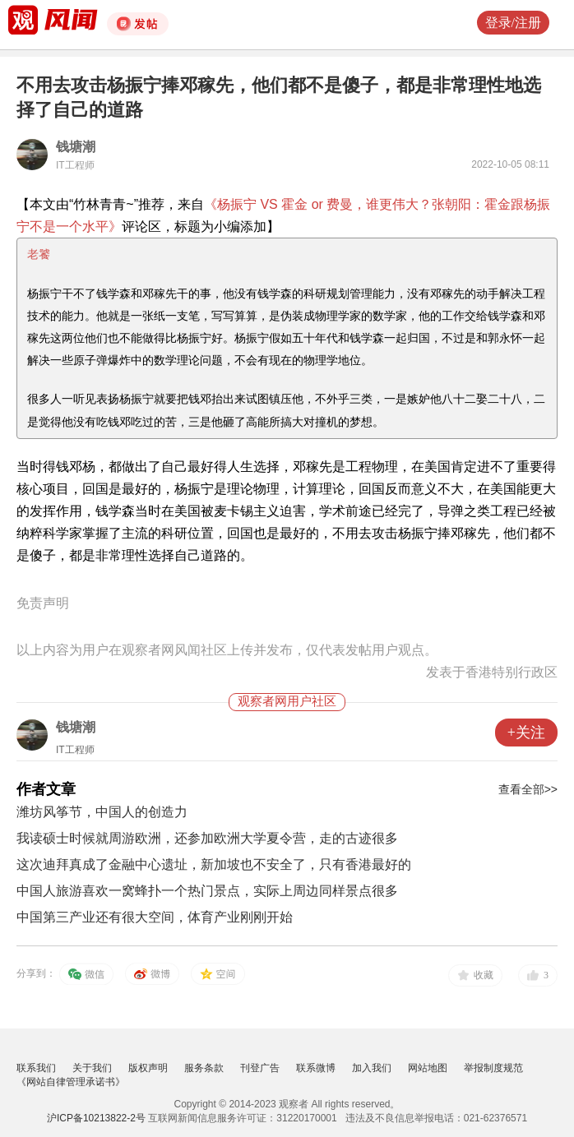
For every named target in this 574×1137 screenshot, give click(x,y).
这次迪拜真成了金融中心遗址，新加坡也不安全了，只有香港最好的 (213, 864)
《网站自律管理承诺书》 (70, 1082)
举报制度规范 (493, 1068)
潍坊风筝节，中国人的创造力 (101, 812)
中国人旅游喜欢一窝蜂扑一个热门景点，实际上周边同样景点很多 (207, 891)
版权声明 (148, 1068)
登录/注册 (513, 23)
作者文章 (46, 789)
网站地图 (427, 1068)
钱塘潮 (75, 147)
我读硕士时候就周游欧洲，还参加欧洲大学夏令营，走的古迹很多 (207, 838)
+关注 (526, 732)
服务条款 (204, 1068)
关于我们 (92, 1068)
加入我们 (371, 1068)
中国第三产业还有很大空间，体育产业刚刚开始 (154, 917)
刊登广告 (260, 1068)
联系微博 (316, 1068)
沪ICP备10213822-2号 (96, 1118)
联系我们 (36, 1068)
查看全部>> (528, 789)
